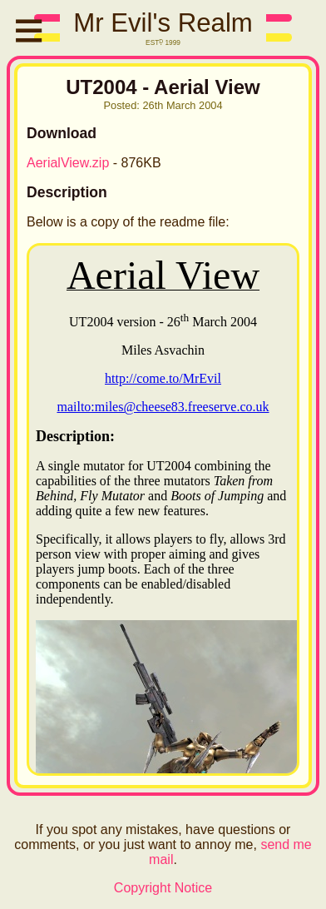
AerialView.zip (68, 163)
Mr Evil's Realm (163, 22)
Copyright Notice (163, 888)
